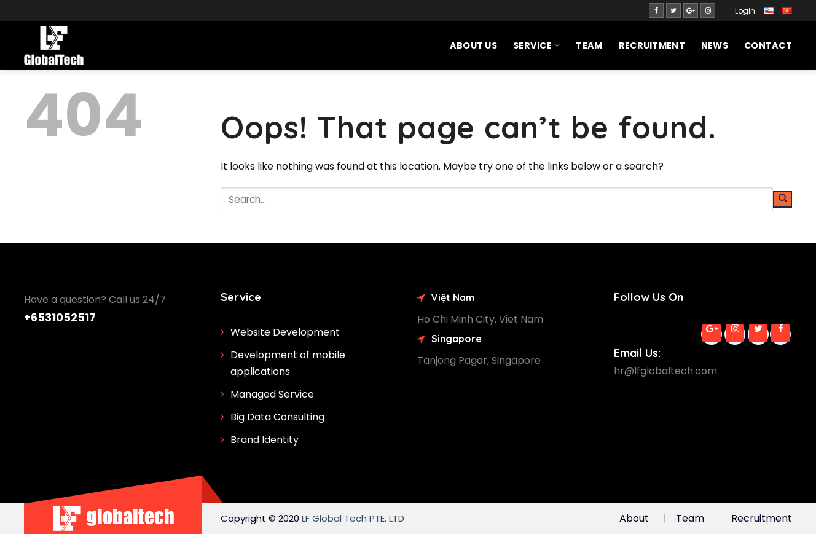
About (634, 518)
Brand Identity (264, 440)
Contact (768, 45)
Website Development (285, 332)
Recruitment (652, 45)
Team (589, 45)
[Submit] (782, 199)
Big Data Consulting (277, 417)
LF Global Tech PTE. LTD (353, 518)
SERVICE (536, 45)
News (714, 45)
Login (745, 11)
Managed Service (272, 394)
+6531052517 (60, 317)
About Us (473, 45)
